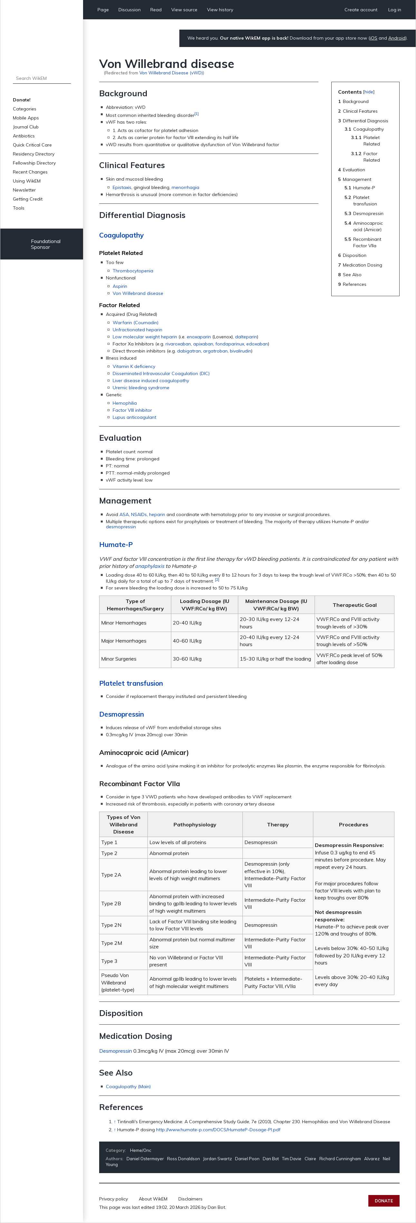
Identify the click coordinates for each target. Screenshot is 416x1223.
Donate (384, 1200)
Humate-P (116, 544)
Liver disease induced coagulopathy (151, 380)
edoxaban (257, 344)
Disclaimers (190, 1199)
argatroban (215, 351)
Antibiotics (24, 136)
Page (103, 10)
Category (115, 1150)
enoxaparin (199, 337)
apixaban (203, 344)
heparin (157, 514)
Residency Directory (33, 154)
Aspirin (120, 286)
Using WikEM (27, 181)
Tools (18, 208)
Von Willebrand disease (138, 293)
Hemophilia (125, 403)
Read (156, 10)
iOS (373, 38)
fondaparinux (229, 344)
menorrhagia (185, 187)
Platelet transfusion (131, 683)
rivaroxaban (178, 344)
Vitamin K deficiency (134, 366)
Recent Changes (30, 172)
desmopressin (121, 527)
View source (184, 10)
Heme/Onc (140, 1150)
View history (220, 10)
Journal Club (26, 127)
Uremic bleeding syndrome (141, 387)
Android (396, 38)
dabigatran (189, 351)
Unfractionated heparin (137, 330)
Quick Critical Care (32, 145)
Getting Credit (28, 199)
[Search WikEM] (42, 78)
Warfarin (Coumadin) (135, 322)
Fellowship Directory (34, 163)
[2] (217, 579)
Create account (361, 10)
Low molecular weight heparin (145, 337)
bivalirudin (240, 351)
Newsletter (24, 190)
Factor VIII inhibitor (132, 410)
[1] (196, 113)
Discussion (129, 10)
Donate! (22, 100)
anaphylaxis (149, 566)
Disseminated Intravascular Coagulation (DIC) (161, 373)
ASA (124, 514)
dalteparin (246, 337)
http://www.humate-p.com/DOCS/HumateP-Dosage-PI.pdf (218, 1130)
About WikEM (153, 1199)
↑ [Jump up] (115, 1121)
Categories (24, 109)
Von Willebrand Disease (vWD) (171, 72)
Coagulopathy (121, 235)
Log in (394, 10)
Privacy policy (113, 1199)
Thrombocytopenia (133, 271)
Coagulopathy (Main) (128, 1086)
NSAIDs (139, 514)
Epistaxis (122, 187)
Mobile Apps (26, 118)
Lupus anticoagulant (134, 417)
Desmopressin (121, 714)
